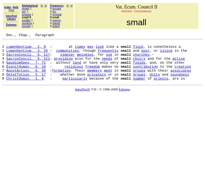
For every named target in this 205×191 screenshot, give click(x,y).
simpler (67, 58)
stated (56, 26)
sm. (24, 11)
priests (161, 87)
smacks (26, 14)
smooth (26, 26)
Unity (155, 82)
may (90, 48)
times (80, 48)
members (94, 77)
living (166, 53)
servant (56, 8)
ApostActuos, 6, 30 (26, 77)
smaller (26, 20)
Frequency (57, 5)
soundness (179, 82)
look (100, 48)
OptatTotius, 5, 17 (26, 82)
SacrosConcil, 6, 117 (28, 58)
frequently (108, 53)
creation (183, 72)
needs (107, 63)
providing (63, 63)
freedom (92, 72)
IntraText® (82, 98)
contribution (145, 72)
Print (11, 10)
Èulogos (124, 98)
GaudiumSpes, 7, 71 (26, 68)
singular (57, 14)
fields (139, 68)
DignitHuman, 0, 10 (26, 72)
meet (108, 77)
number (139, 87)
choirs (139, 63)
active (179, 63)
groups (139, 77)
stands (56, 23)
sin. (54, 11)
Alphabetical (30, 5)
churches (141, 58)
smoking (27, 23)
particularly (74, 87)
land (77, 68)
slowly (25, 8)
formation (61, 77)
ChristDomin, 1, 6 (25, 87)
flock (138, 48)
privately (96, 82)
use (109, 58)
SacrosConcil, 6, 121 (28, 63)
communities (67, 53)
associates (180, 77)
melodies (85, 58)
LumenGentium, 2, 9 (26, 48)
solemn (56, 20)
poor (145, 53)
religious (73, 72)
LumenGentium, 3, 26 (27, 53)
